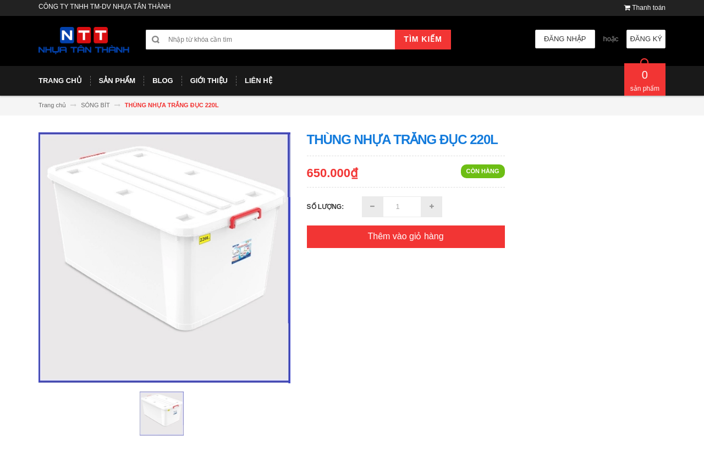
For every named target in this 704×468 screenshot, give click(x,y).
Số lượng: (325, 207)
